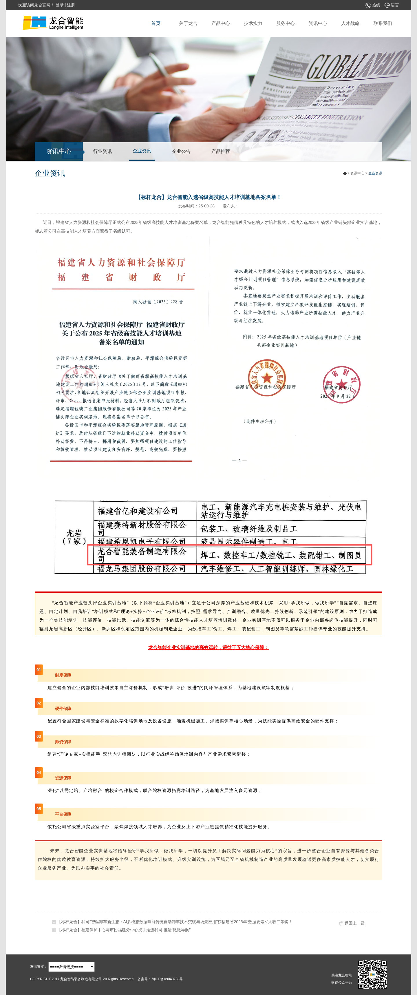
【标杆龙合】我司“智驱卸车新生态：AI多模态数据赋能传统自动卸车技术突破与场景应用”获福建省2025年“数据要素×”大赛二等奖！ (174, 921)
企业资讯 (142, 150)
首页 (155, 23)
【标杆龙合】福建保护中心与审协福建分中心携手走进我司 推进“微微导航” (124, 930)
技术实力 (253, 23)
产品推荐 (220, 151)
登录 (60, 5)
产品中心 (220, 23)
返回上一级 (352, 923)
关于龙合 (188, 23)
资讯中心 (318, 23)
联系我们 (383, 23)
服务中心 (285, 23)
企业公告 (181, 151)
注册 (71, 5)
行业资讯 (102, 151)
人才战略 (350, 23)
